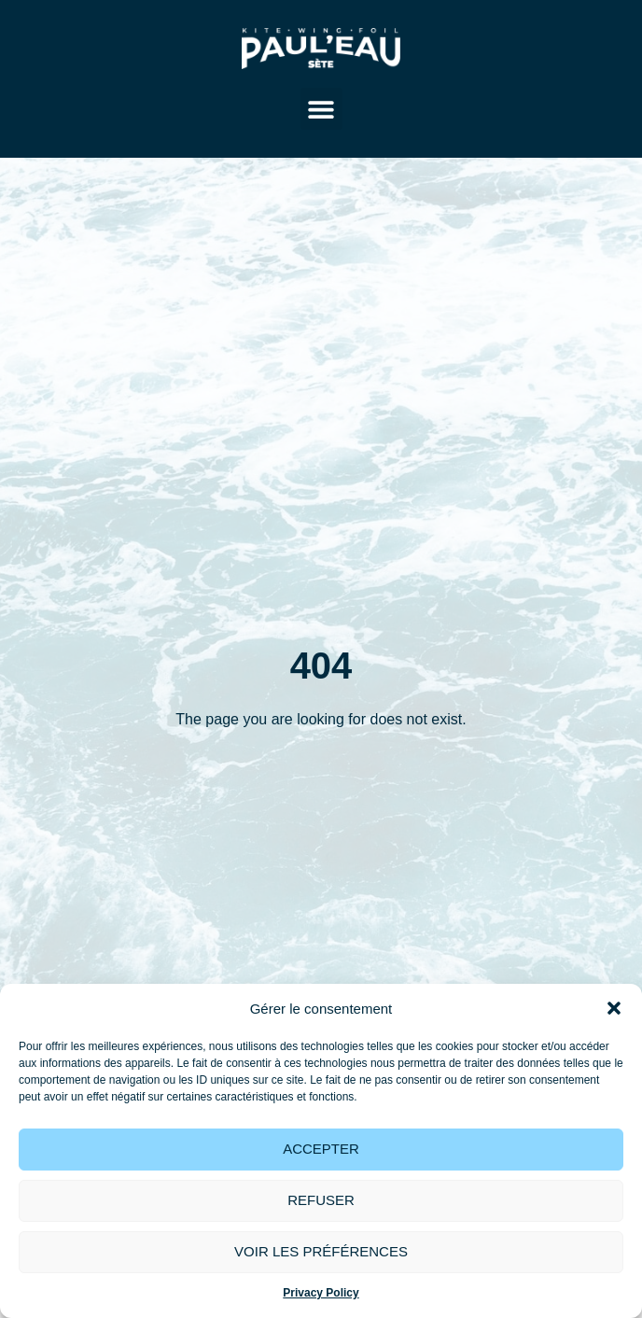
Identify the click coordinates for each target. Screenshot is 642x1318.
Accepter (321, 1149)
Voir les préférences (321, 1251)
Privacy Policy (320, 1292)
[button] (614, 1008)
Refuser (321, 1200)
